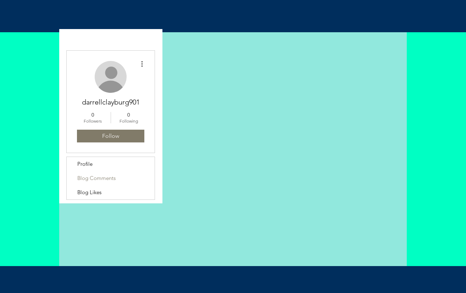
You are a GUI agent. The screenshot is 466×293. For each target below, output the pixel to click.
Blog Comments (96, 178)
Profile (85, 163)
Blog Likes (89, 192)
